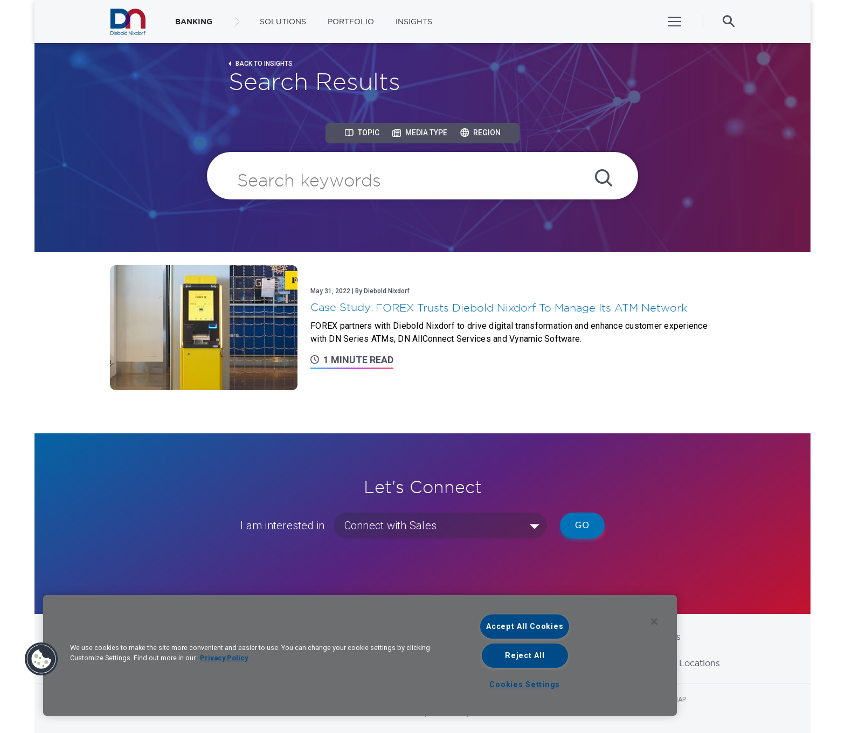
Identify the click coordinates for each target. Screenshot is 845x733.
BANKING (193, 21)
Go (582, 525)
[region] (360, 655)
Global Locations (684, 663)
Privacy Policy (224, 658)
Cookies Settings (524, 684)
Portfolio (351, 21)
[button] (41, 659)
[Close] (654, 621)
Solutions (283, 21)
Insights (414, 21)
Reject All (524, 655)
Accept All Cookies (524, 626)
